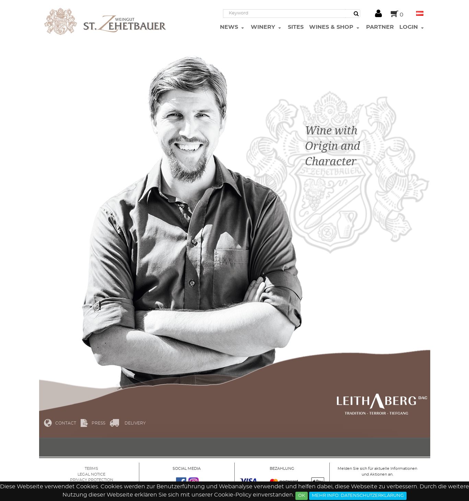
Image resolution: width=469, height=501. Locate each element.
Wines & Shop (332, 27)
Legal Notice (91, 474)
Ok (301, 495)
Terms (91, 468)
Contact (65, 423)
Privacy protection (91, 480)
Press (98, 423)
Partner (380, 27)
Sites (296, 27)
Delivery (135, 423)
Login (409, 27)
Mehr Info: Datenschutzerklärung (358, 495)
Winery (264, 27)
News (230, 27)
